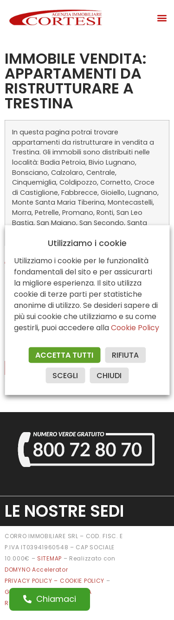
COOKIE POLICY (83, 581)
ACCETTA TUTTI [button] (64, 355)
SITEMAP (49, 558)
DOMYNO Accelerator (36, 569)
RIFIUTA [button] (125, 355)
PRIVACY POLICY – (32, 581)
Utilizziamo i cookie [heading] (87, 243)
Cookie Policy (135, 327)
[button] (161, 17)
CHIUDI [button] (109, 375)
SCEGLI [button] (65, 375)
